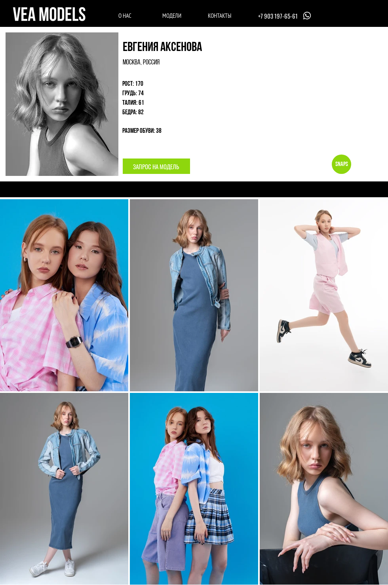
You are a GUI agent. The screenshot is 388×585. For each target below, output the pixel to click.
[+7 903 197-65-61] (285, 15)
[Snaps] (341, 164)
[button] (156, 166)
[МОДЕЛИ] (172, 15)
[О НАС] (125, 15)
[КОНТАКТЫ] (219, 15)
